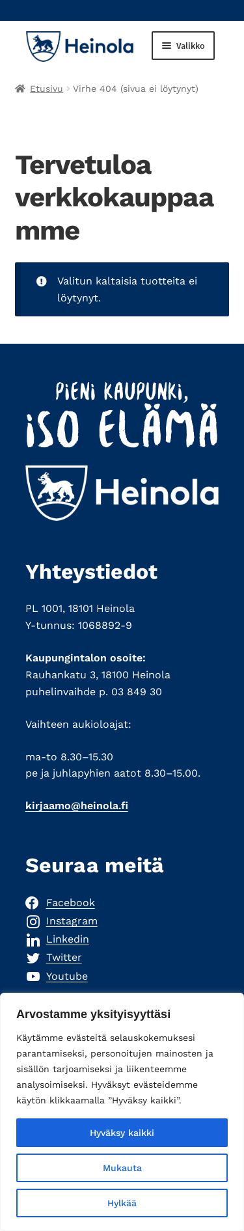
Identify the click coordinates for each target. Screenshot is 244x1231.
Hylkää (122, 1203)
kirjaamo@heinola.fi (76, 805)
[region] (122, 1112)
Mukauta (122, 1168)
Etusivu (46, 88)
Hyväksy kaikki (122, 1132)
